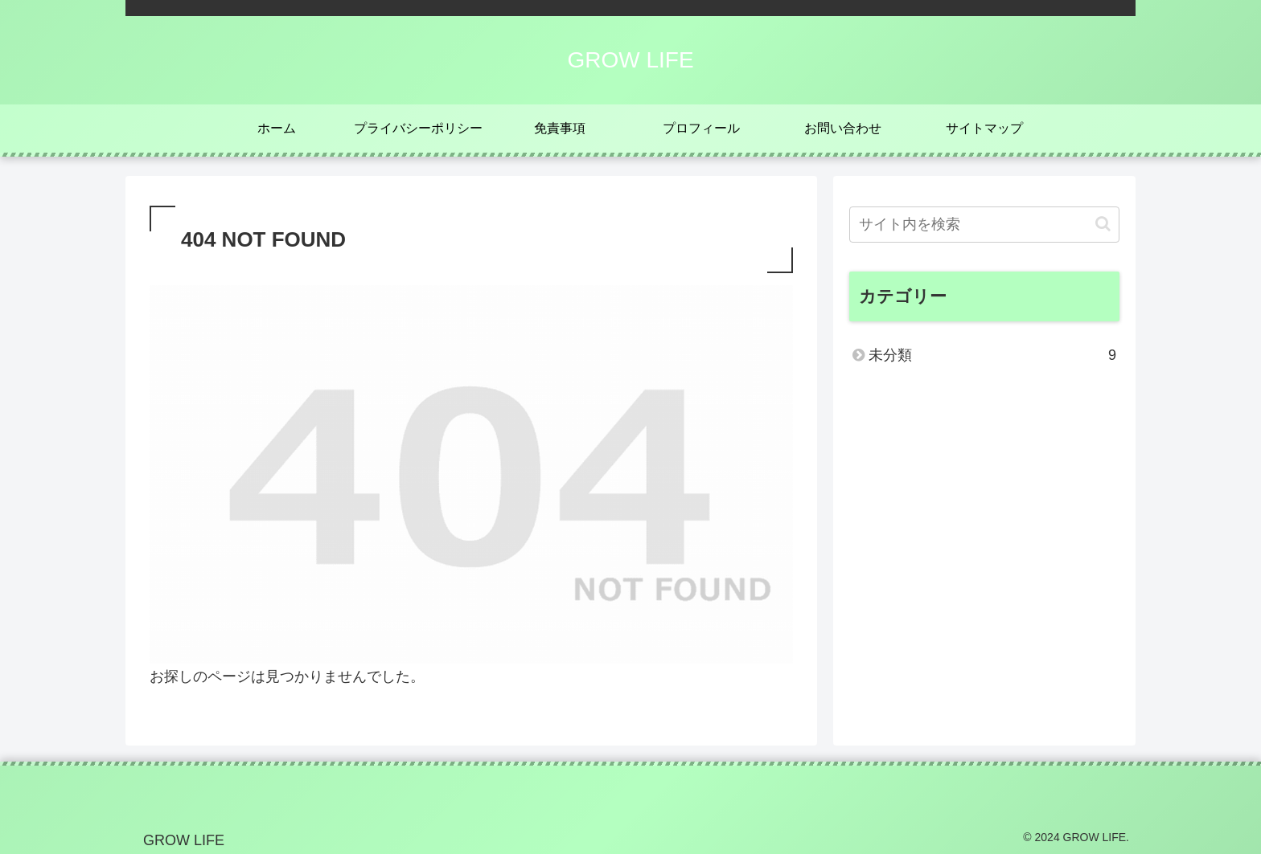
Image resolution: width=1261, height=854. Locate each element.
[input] (984, 224)
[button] (1103, 224)
